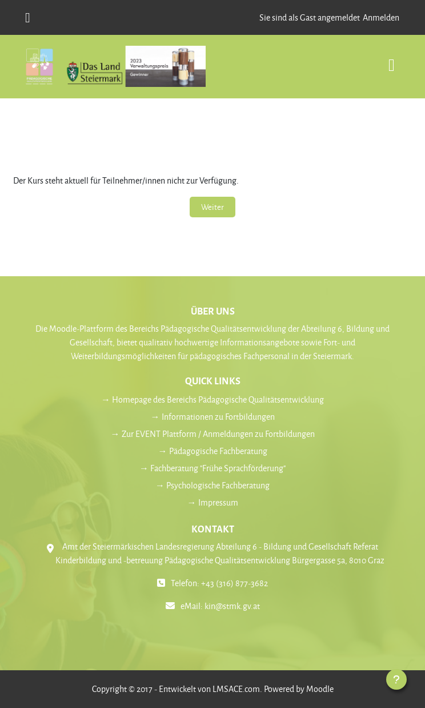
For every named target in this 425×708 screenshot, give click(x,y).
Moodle (320, 689)
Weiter (212, 206)
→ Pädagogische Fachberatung (212, 451)
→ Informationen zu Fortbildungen (213, 417)
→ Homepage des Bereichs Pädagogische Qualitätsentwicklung (212, 399)
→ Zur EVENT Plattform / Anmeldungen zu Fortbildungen (213, 434)
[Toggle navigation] (391, 59)
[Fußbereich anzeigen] (396, 679)
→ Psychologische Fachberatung (212, 485)
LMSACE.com (236, 689)
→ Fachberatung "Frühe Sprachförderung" (212, 468)
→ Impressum (212, 502)
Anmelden (381, 17)
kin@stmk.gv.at (232, 606)
